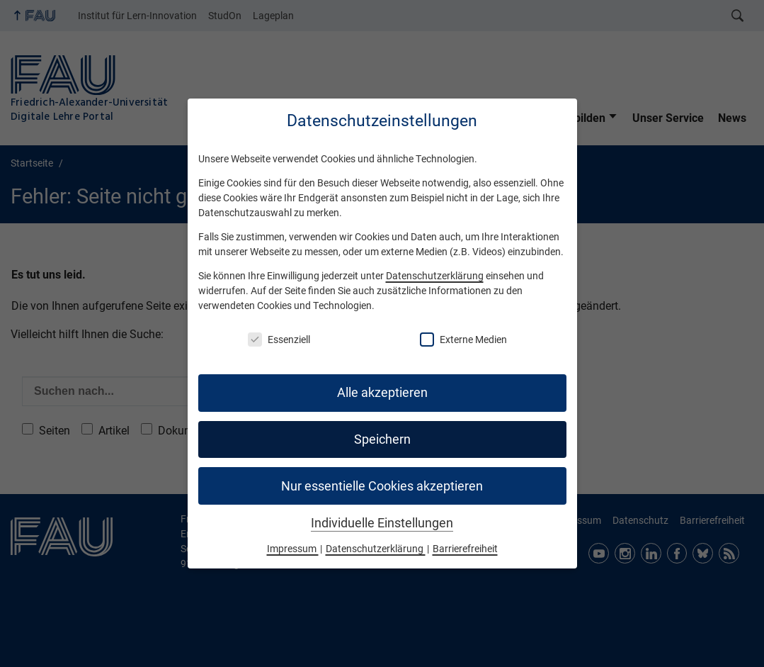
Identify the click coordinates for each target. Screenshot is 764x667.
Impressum (293, 548)
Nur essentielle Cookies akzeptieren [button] (382, 486)
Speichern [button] (382, 439)
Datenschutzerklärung (435, 275)
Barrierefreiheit (465, 548)
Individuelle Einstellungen (382, 523)
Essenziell (279, 339)
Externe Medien (463, 339)
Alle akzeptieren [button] (382, 393)
